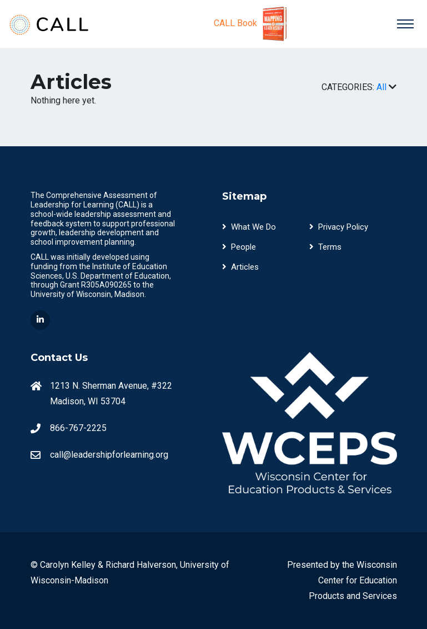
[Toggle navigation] (405, 23)
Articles (240, 267)
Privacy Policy (338, 227)
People (239, 247)
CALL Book (252, 23)
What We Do (249, 227)
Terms (325, 247)
